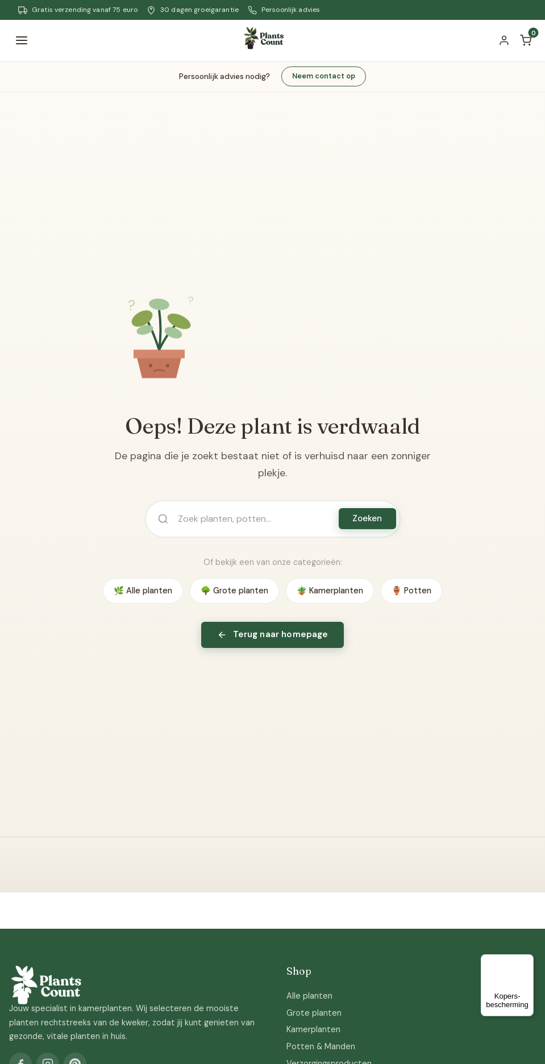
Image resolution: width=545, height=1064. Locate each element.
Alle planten (309, 996)
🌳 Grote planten (234, 590)
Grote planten (314, 1013)
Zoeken (367, 518)
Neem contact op (323, 76)
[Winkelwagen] (525, 40)
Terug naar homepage (272, 634)
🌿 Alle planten (143, 590)
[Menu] (21, 40)
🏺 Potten (411, 590)
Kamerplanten (313, 1029)
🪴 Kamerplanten (330, 590)
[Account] (504, 40)
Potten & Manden (320, 1046)
